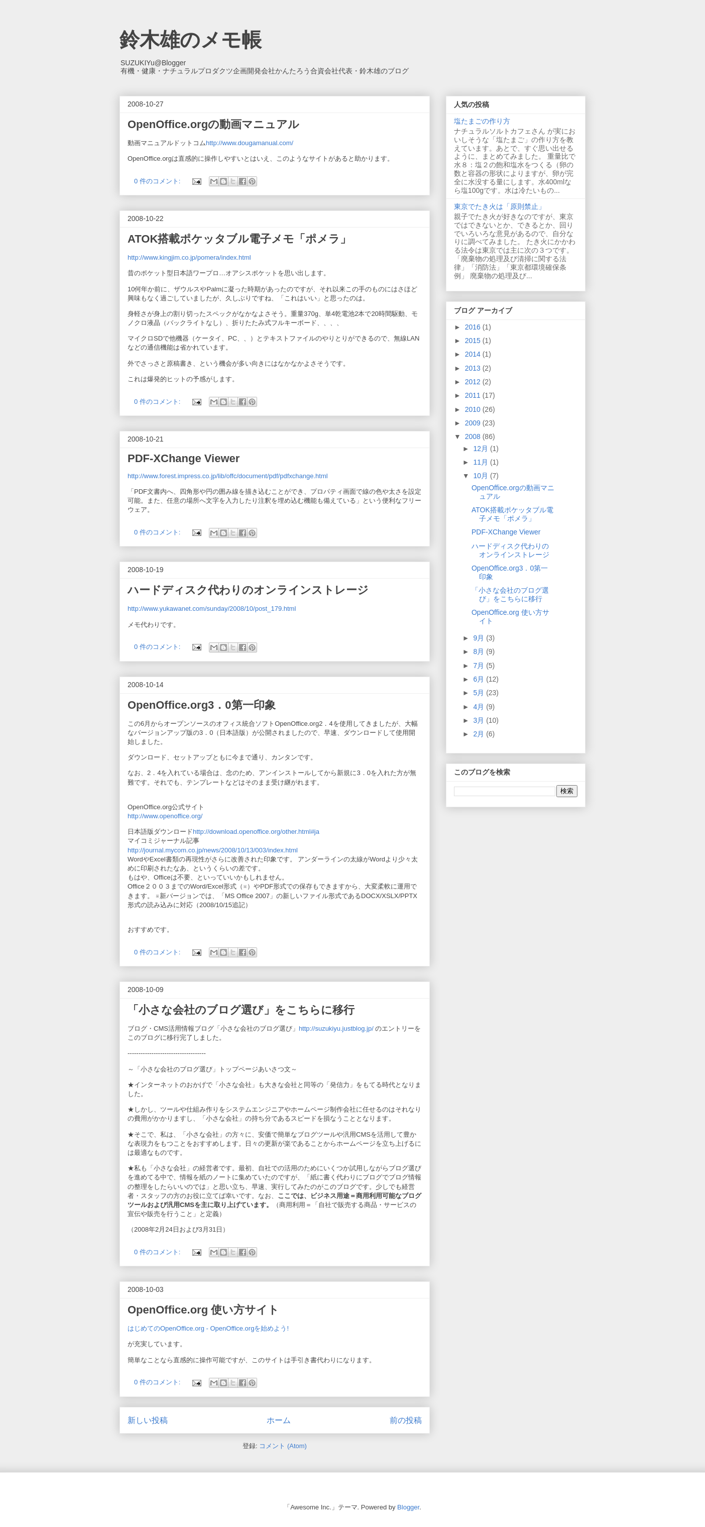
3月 (479, 720)
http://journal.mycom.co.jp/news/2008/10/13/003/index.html (213, 850)
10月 (481, 476)
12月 (481, 449)
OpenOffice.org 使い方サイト (203, 1309)
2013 (474, 368)
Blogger (408, 1507)
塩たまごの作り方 (482, 121)
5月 (479, 693)
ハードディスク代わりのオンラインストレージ (248, 590)
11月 (481, 462)
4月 (479, 707)
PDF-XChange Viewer (184, 458)
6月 (479, 679)
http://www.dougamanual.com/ (249, 143)
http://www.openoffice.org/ (165, 816)
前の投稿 (406, 1420)
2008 (474, 436)
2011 (474, 395)
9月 (479, 638)
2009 (474, 423)
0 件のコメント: (158, 181)
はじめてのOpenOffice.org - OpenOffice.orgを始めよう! (208, 1328)
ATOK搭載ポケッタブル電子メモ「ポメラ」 (239, 239)
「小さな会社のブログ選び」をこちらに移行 (241, 1010)
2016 (474, 327)
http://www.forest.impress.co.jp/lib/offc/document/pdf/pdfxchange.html (228, 476)
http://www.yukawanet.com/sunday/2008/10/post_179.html (212, 608)
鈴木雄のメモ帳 (191, 40)
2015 (474, 341)
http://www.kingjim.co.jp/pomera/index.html (189, 257)
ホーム (279, 1420)
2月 (479, 734)
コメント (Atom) (283, 1446)
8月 (479, 651)
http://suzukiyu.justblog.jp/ (336, 1028)
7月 (479, 666)
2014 (474, 354)
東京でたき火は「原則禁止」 (499, 206)
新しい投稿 (148, 1420)
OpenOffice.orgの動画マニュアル (213, 124)
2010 (474, 409)
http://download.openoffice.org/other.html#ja (256, 831)
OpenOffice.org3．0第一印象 (202, 705)
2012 (474, 382)
